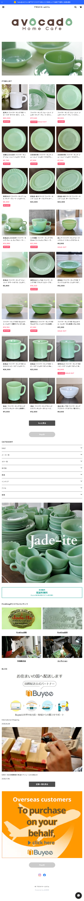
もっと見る (42, 423)
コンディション (62, 661)
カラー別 (5, 462)
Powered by (42, 890)
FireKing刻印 (62, 632)
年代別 (4, 468)
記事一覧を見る (42, 784)
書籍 (3, 495)
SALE (4, 448)
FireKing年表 (21, 632)
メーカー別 (6, 455)
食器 (3, 475)
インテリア (5, 481)
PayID (42, 434)
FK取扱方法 (21, 661)
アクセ (4, 488)
